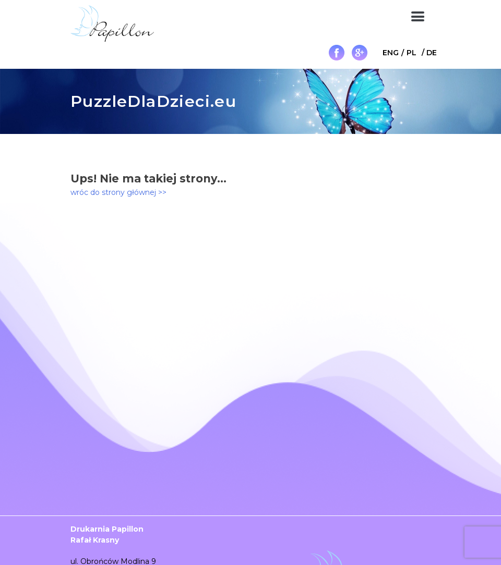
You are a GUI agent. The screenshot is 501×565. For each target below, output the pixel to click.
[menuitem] (390, 52)
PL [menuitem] (411, 52)
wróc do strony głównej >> (118, 192)
